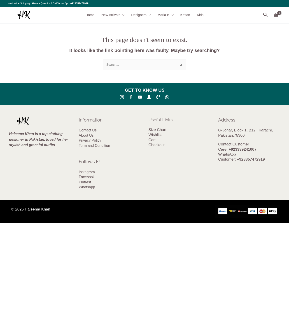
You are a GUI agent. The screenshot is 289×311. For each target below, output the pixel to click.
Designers (141, 15)
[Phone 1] (158, 97)
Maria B (166, 15)
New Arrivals (112, 15)
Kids (200, 15)
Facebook (87, 177)
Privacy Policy (90, 140)
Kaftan (185, 15)
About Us (86, 135)
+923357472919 (79, 3)
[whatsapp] (167, 97)
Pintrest (85, 182)
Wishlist (155, 135)
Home (90, 15)
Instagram (87, 172)
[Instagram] (122, 97)
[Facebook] (131, 97)
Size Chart (157, 130)
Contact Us (88, 130)
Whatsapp (87, 187)
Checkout (157, 145)
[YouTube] (140, 97)
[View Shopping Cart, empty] (276, 15)
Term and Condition (94, 145)
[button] (122, 15)
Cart (152, 140)
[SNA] (149, 97)
